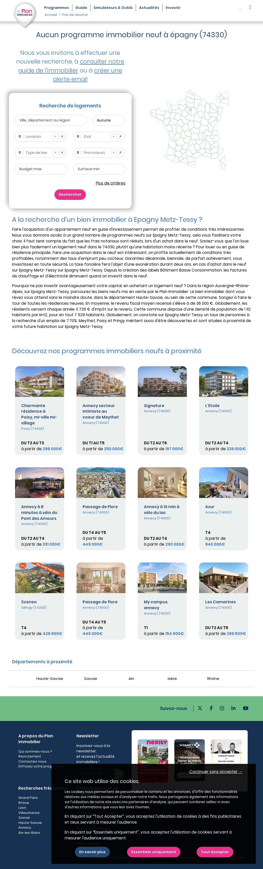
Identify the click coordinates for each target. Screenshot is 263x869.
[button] (250, 8)
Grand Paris (28, 797)
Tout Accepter (215, 851)
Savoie (90, 678)
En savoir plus (92, 851)
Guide (81, 7)
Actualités (149, 7)
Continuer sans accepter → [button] (216, 771)
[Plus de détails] (39, 381)
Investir (173, 7)
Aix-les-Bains (29, 832)
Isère (172, 678)
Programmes (56, 7)
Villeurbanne (29, 812)
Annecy (24, 827)
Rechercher (70, 194)
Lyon (22, 807)
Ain (131, 678)
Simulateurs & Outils (113, 7)
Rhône (213, 678)
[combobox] (41, 137)
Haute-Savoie (49, 678)
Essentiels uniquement (153, 851)
